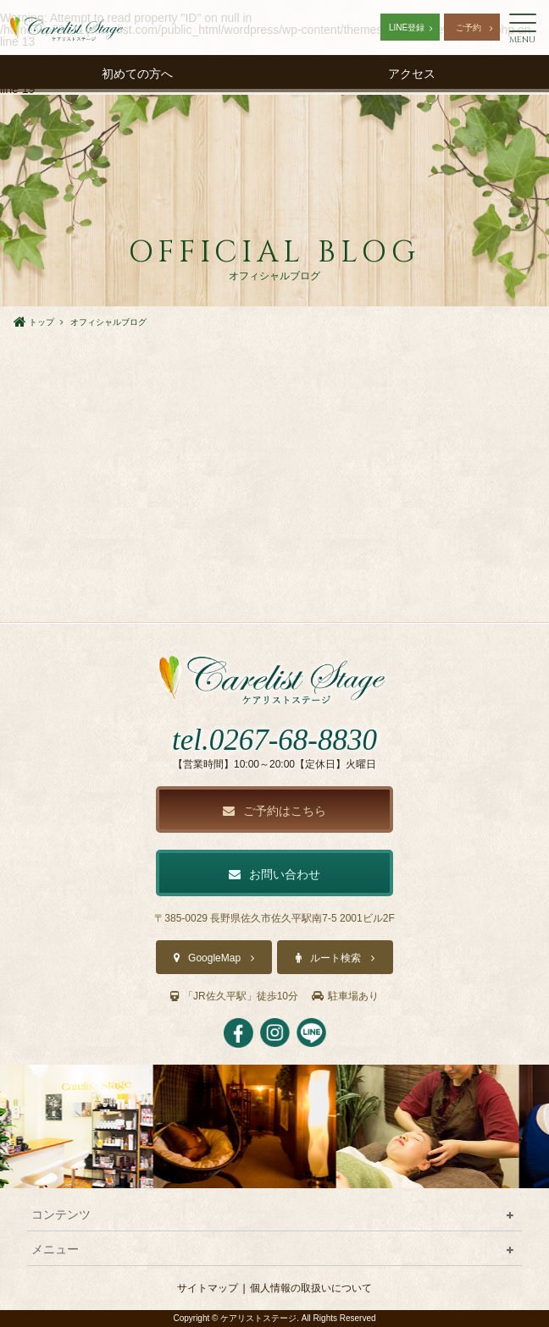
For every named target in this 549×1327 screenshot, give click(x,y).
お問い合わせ (274, 874)
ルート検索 (335, 958)
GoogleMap (214, 958)
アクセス (411, 73)
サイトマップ (207, 1288)
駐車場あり (345, 996)
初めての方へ (137, 73)
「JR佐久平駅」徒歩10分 (234, 996)
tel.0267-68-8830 (274, 740)
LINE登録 (406, 27)
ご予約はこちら (274, 811)
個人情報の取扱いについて (311, 1288)
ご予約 (468, 27)
